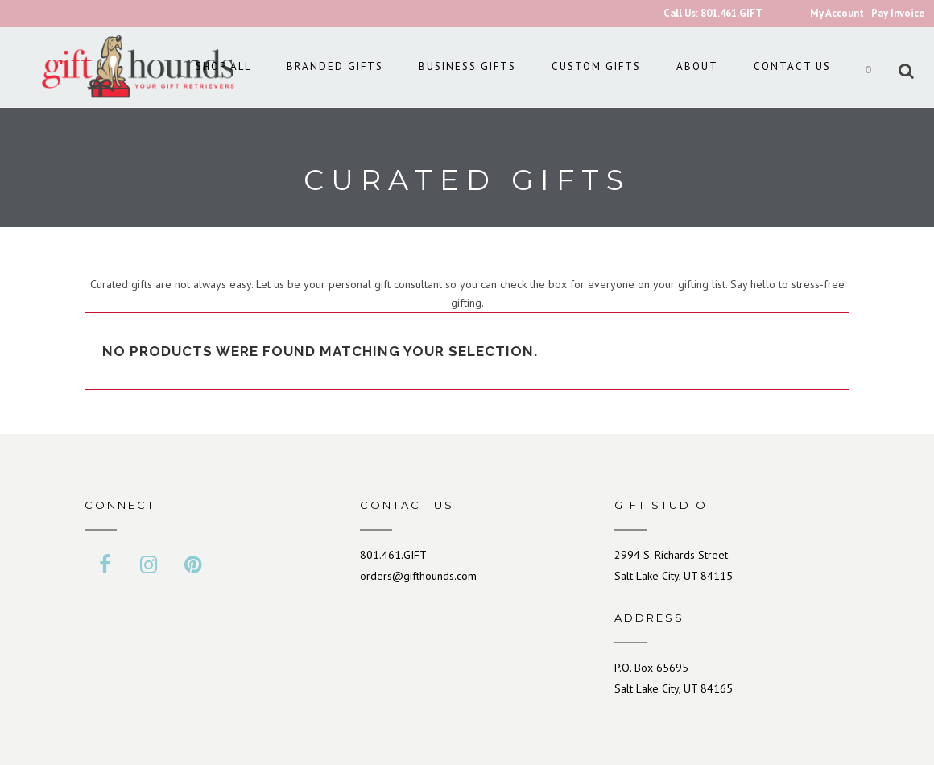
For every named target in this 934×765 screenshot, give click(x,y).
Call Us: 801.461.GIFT (712, 13)
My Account (837, 13)
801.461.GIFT (393, 555)
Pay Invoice (897, 13)
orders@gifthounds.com (418, 576)
